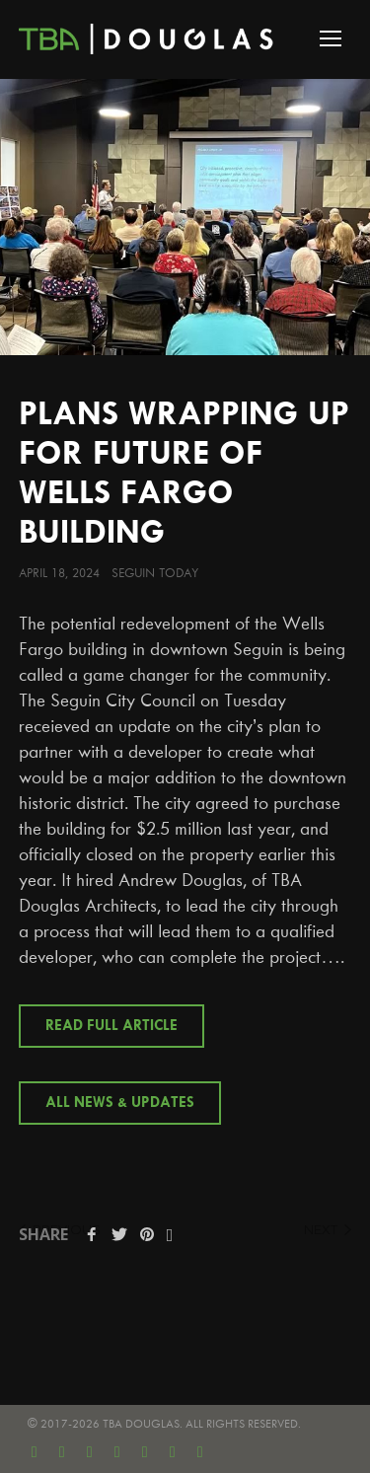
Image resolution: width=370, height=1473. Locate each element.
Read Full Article (111, 1026)
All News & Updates (119, 1103)
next (327, 1229)
